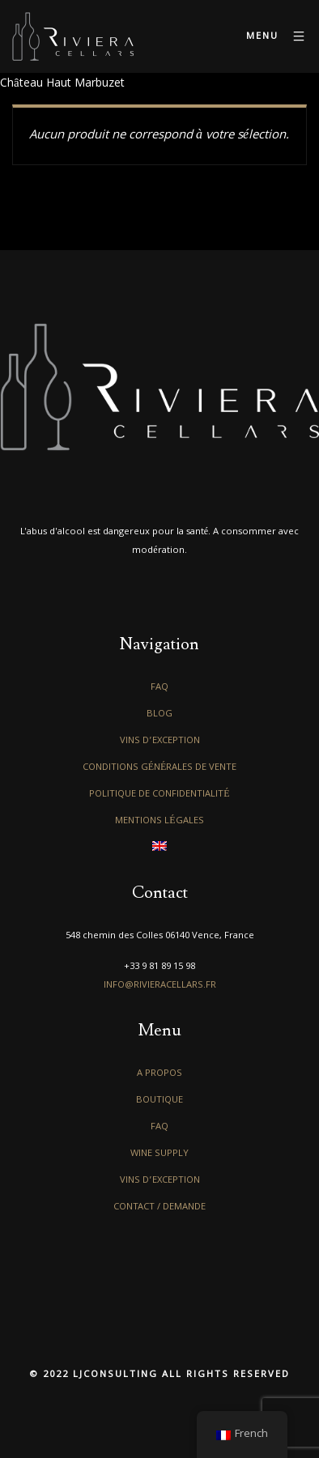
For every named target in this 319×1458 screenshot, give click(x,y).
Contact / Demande (159, 1207)
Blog (159, 714)
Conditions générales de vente (160, 768)
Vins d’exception (160, 741)
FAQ (159, 687)
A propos (159, 1074)
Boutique (159, 1100)
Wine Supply (159, 1154)
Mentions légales (159, 821)
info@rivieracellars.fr (160, 985)
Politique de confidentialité (159, 794)
